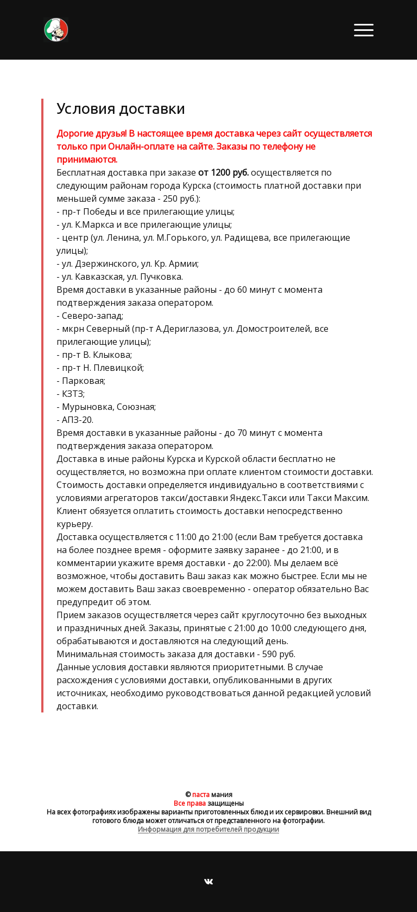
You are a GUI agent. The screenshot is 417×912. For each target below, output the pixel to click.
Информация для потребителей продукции (208, 829)
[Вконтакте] (208, 881)
